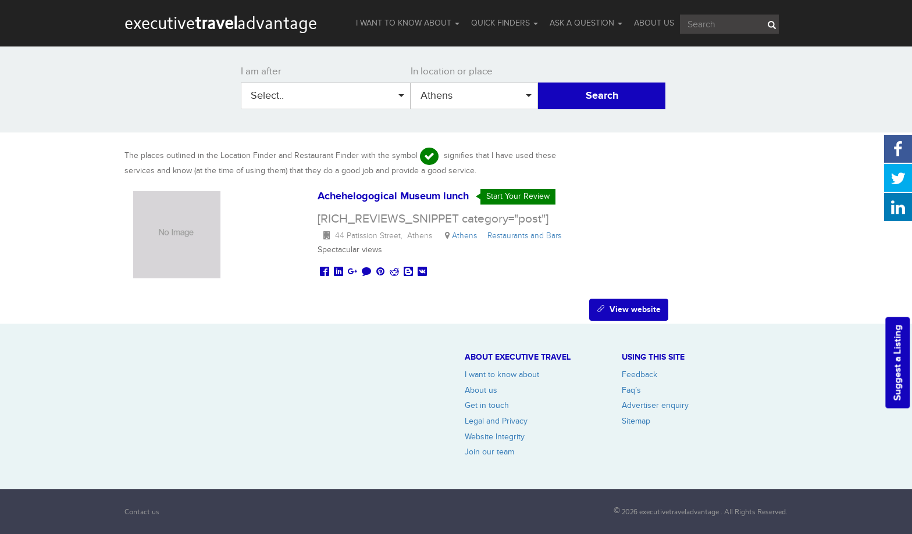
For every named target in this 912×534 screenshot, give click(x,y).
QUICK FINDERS (504, 23)
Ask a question (586, 23)
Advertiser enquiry (655, 405)
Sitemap (636, 421)
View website (629, 309)
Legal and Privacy (496, 421)
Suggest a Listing (897, 363)
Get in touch (487, 405)
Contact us (141, 512)
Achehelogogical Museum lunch (393, 196)
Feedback (639, 374)
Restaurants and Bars (526, 236)
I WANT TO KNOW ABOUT (407, 23)
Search (602, 95)
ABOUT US (654, 23)
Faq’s (631, 390)
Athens (476, 95)
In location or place (452, 71)
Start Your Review (518, 196)
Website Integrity (495, 437)
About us (481, 390)
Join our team (489, 452)
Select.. (327, 95)
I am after (261, 71)
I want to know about (502, 374)
